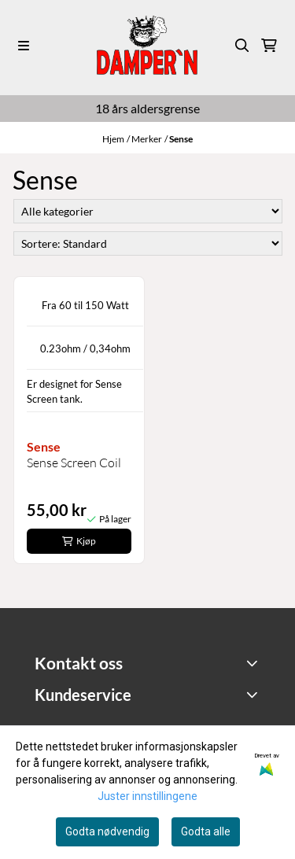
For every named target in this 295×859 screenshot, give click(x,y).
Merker (146, 139)
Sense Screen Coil (74, 462)
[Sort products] (147, 243)
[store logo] (147, 45)
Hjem (113, 139)
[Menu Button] (23, 45)
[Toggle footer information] (254, 663)
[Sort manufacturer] (147, 211)
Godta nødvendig (107, 831)
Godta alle (205, 831)
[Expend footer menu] (254, 694)
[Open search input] (242, 46)
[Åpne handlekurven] (269, 45)
